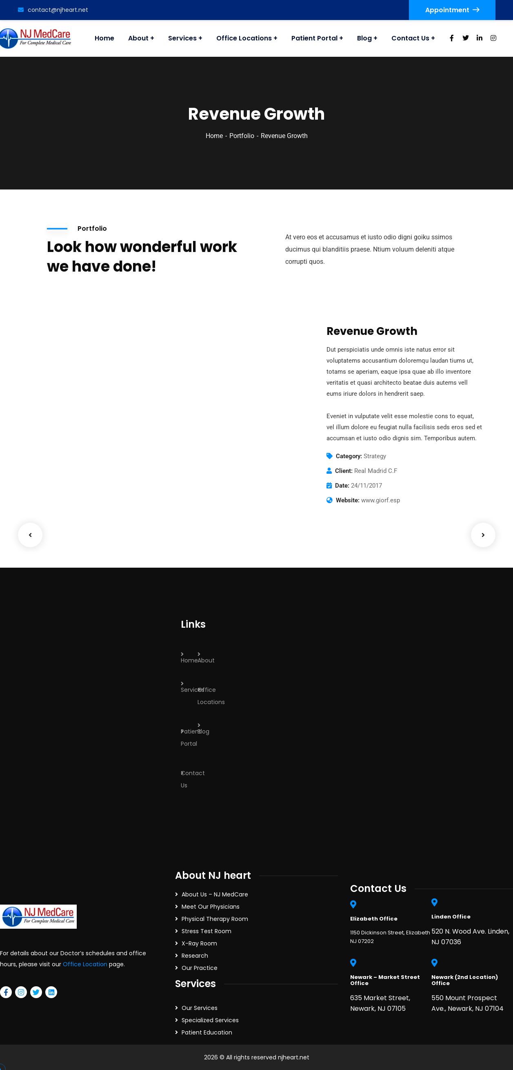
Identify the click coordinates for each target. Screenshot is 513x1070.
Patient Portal (191, 737)
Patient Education (207, 1032)
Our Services (200, 1008)
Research (195, 956)
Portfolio (241, 136)
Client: (344, 471)
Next (483, 535)
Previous (30, 535)
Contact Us (193, 779)
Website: (348, 500)
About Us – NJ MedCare (215, 894)
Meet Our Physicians (211, 907)
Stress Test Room (206, 931)
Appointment (452, 10)
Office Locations (211, 696)
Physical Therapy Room (215, 919)
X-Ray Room (199, 943)
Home (214, 136)
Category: (349, 456)
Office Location (85, 964)
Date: (342, 485)
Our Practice (200, 968)
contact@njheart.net (53, 10)
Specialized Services (210, 1020)
